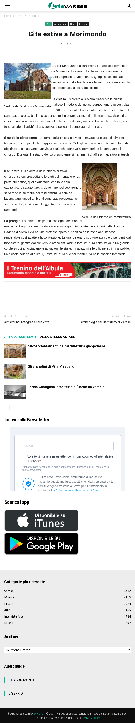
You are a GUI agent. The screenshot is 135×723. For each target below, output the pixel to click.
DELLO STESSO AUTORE (57, 337)
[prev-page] (7, 407)
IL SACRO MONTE (21, 680)
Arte (18, 16)
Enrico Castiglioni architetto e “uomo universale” (67, 387)
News (72, 23)
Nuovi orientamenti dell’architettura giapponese (66, 346)
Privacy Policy (92, 718)
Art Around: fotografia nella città (26, 322)
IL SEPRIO (15, 693)
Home (8, 16)
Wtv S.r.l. (39, 713)
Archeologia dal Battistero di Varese (105, 322)
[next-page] (13, 407)
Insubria (83, 23)
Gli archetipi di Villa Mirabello (51, 366)
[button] (7, 5)
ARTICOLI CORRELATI (20, 337)
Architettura (32, 16)
